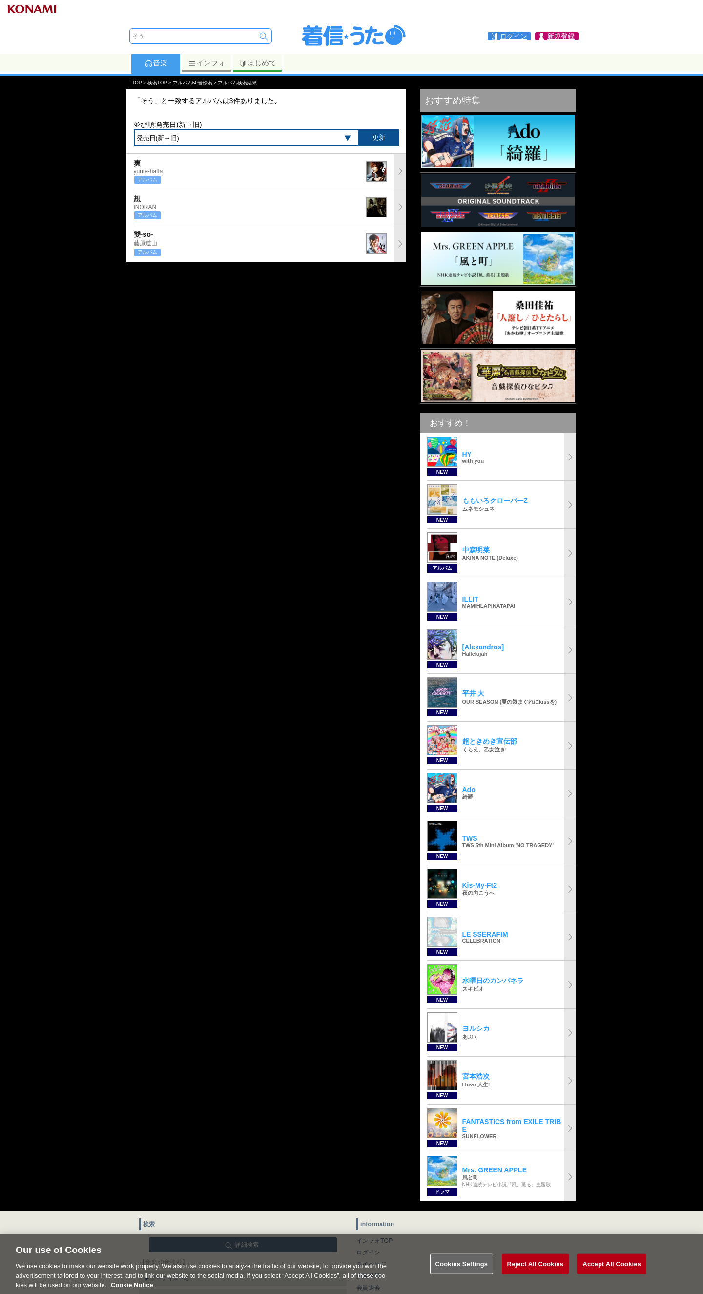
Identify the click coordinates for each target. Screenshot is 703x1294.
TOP (137, 82)
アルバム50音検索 (192, 82)
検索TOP (157, 82)
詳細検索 (247, 1244)
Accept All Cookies (611, 1276)
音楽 (156, 63)
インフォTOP (374, 1240)
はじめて (257, 63)
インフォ (207, 63)
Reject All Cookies (535, 1276)
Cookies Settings (461, 1276)
